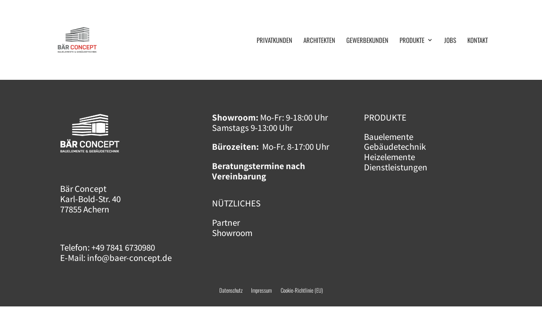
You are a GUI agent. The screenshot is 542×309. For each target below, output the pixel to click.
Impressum (266, 290)
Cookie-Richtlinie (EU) (302, 290)
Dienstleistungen (395, 167)
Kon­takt (477, 41)
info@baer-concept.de (129, 258)
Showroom (232, 233)
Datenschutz (230, 290)
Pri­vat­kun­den (274, 41)
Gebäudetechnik (395, 146)
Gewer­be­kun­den (367, 41)
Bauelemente (388, 136)
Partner (226, 222)
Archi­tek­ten (319, 41)
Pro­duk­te (412, 41)
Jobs (450, 41)
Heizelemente (389, 157)
